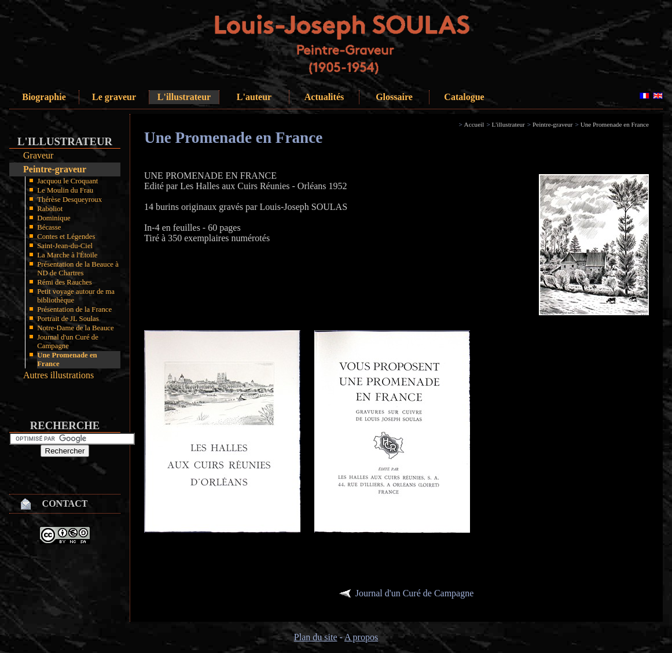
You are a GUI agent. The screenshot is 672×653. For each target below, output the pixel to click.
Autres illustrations (58, 375)
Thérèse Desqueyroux (69, 199)
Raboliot (50, 209)
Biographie (44, 97)
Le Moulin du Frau (65, 190)
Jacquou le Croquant (67, 181)
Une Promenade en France (67, 359)
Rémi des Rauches (64, 282)
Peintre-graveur (54, 169)
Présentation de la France (74, 309)
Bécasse (49, 227)
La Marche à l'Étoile (67, 255)
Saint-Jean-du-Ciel (65, 246)
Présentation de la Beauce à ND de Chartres (78, 268)
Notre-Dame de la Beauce (75, 328)
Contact (65, 503)
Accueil (474, 124)
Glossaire (394, 97)
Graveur (38, 155)
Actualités (324, 97)
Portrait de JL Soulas (68, 319)
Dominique (54, 218)
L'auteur (254, 97)
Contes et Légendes (66, 237)
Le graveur (114, 97)
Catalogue (464, 97)
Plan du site (315, 637)
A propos (361, 637)
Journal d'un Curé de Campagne (67, 341)
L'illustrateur (184, 97)
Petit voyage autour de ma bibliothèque (76, 295)
